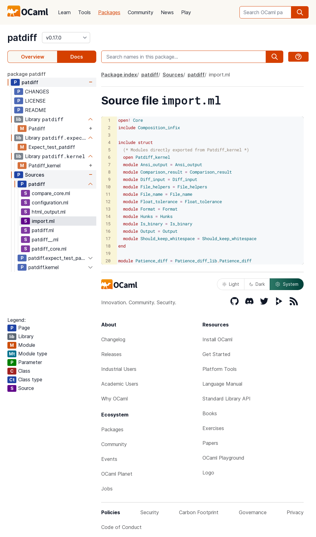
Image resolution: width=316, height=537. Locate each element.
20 (108, 261)
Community (140, 12)
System (286, 284)
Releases (111, 354)
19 (108, 253)
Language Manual (222, 384)
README (35, 110)
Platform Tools (219, 369)
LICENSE (35, 101)
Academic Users (119, 384)
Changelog (113, 339)
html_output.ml (48, 212)
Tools (84, 12)
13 (108, 209)
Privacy (295, 512)
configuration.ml (50, 202)
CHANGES (37, 91)
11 (108, 194)
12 (108, 201)
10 (108, 187)
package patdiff (26, 74)
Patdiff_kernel (44, 165)
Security (149, 512)
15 (108, 224)
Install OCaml (217, 339)
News (167, 12)
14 (108, 216)
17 (108, 238)
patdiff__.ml (45, 239)
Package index (119, 75)
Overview (32, 57)
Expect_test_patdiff (51, 147)
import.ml (43, 221)
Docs (76, 57)
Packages (109, 12)
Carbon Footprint (198, 512)
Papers (210, 443)
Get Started (216, 354)
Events (109, 459)
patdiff (22, 37)
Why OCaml (114, 399)
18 (108, 246)
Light (230, 284)
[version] (66, 37)
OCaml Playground (223, 458)
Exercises (213, 428)
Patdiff (36, 128)
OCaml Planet (116, 474)
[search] (300, 12)
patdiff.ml (43, 230)
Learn (64, 12)
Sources (34, 175)
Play (186, 12)
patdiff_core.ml (49, 249)
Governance (253, 512)
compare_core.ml (51, 193)
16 (108, 231)
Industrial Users (118, 369)
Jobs (107, 489)
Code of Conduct (121, 527)
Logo (208, 472)
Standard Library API (226, 399)
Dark (257, 284)
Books (209, 413)
